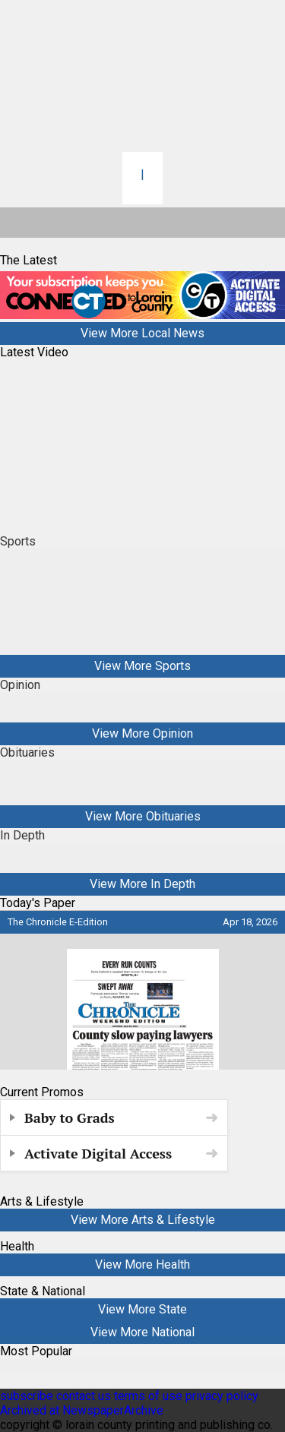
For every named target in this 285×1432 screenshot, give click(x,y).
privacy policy (221, 1396)
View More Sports (142, 666)
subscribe (26, 1396)
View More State (142, 1309)
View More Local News (142, 333)
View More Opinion (142, 733)
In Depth (22, 835)
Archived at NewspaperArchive (81, 1410)
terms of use (149, 1396)
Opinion (20, 685)
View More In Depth (142, 884)
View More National (142, 1332)
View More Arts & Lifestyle (143, 1219)
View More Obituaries (143, 816)
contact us (83, 1396)
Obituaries (27, 752)
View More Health (142, 1264)
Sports (18, 541)
